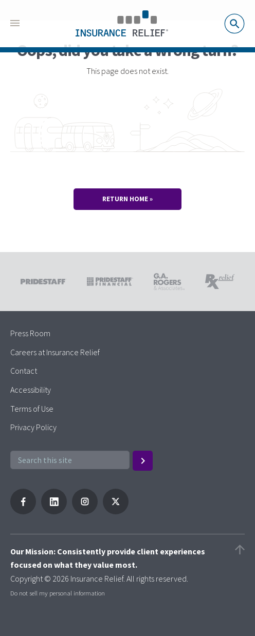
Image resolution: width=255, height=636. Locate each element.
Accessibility (30, 389)
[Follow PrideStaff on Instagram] (85, 511)
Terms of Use (31, 408)
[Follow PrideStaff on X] (116, 511)
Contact (23, 370)
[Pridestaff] (122, 23)
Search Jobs (234, 23)
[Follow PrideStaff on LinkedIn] (54, 511)
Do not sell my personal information (57, 593)
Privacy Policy (33, 427)
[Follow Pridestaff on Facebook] (23, 511)
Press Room (30, 333)
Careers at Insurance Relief (55, 352)
